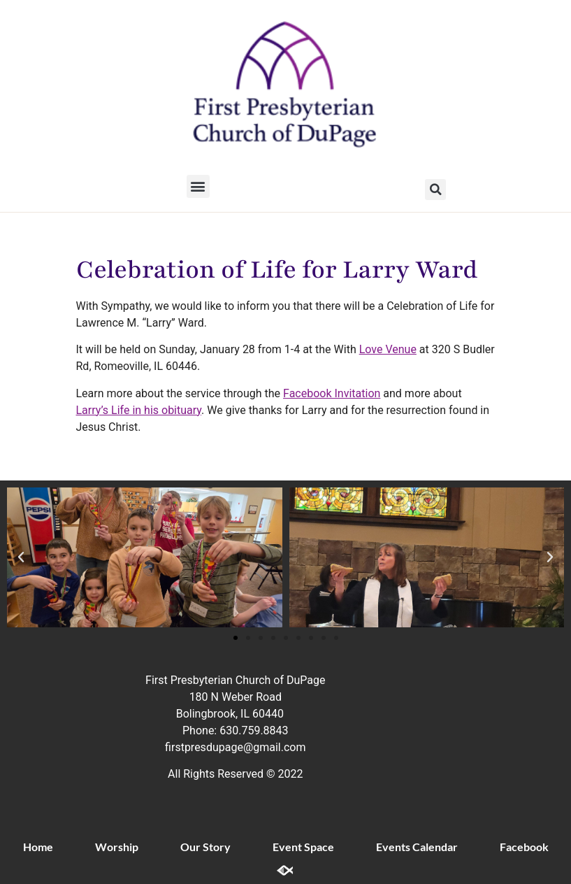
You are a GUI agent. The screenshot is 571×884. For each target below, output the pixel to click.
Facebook (524, 846)
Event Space (303, 846)
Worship (116, 846)
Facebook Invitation (331, 393)
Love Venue (388, 349)
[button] (198, 186)
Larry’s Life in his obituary (139, 410)
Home (38, 846)
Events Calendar (417, 846)
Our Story (205, 846)
